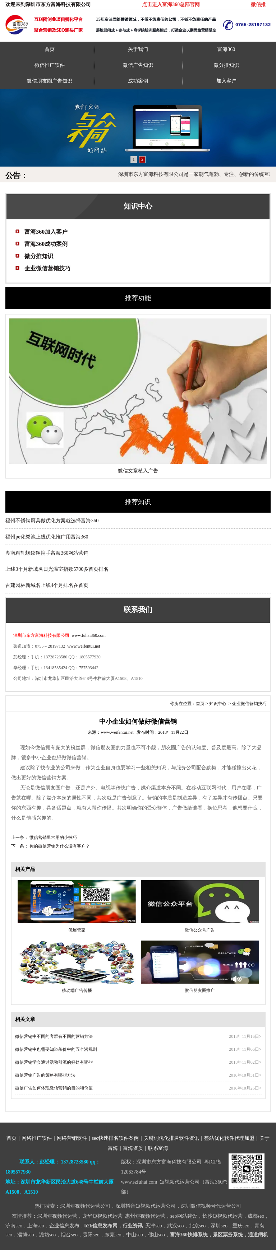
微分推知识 (226, 65)
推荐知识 (138, 501)
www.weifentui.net (83, 646)
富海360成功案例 (46, 244)
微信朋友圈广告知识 (49, 81)
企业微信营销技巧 (47, 268)
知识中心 (217, 703)
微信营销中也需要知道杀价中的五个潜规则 (56, 1049)
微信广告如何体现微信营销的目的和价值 (54, 1088)
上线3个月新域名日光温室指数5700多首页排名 (57, 569)
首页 (50, 49)
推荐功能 (138, 298)
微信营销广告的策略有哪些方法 (45, 1075)
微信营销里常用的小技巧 (52, 837)
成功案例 (138, 81)
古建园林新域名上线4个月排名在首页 (46, 585)
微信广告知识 (138, 65)
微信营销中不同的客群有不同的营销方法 (54, 1036)
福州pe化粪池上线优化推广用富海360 (46, 537)
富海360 (226, 49)
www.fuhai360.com (88, 635)
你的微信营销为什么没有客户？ (59, 846)
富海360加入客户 (46, 232)
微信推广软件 (49, 65)
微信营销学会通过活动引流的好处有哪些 (54, 1062)
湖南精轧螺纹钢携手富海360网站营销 (46, 553)
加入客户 (226, 81)
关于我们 (138, 49)
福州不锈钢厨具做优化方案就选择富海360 (51, 520)
